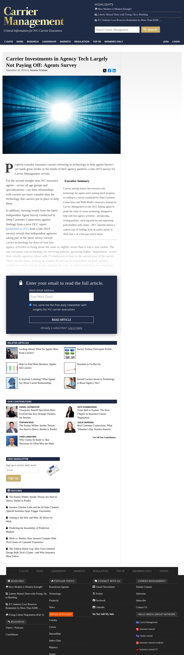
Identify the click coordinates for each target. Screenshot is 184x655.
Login (176, 41)
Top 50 (97, 41)
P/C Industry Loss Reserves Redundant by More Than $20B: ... (128, 20)
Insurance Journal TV (147, 649)
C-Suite (8, 41)
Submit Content (144, 587)
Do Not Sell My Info (103, 614)
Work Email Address (41, 290)
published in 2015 (18, 228)
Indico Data (55, 640)
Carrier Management (146, 622)
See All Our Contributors (104, 437)
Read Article (61, 320)
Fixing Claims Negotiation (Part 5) (25, 614)
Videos (164, 571)
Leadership (49, 41)
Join (166, 41)
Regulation (81, 41)
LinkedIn (99, 607)
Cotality (53, 620)
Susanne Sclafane (38, 70)
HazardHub (55, 633)
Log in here (75, 328)
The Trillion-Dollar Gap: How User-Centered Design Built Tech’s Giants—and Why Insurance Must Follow (30, 552)
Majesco (53, 647)
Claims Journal (144, 636)
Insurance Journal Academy (149, 642)
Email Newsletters (104, 587)
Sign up (13, 478)
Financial (53, 600)
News (19, 41)
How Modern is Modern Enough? (113, 9)
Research (33, 41)
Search (150, 29)
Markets (65, 41)
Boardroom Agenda (59, 587)
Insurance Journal (145, 629)
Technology (55, 593)
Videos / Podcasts (14, 627)
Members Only (113, 41)
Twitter (98, 593)
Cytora (52, 627)
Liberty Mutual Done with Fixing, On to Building (121, 14)
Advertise (141, 593)
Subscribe (141, 600)
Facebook (99, 600)
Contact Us (141, 607)
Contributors (12, 634)
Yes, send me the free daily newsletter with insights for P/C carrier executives (60, 307)
